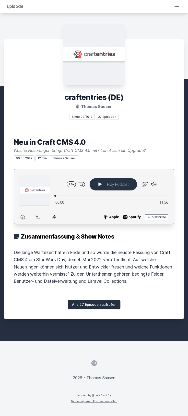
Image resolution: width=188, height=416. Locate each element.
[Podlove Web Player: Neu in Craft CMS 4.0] (94, 196)
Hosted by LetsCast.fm (94, 395)
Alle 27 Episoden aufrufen (94, 304)
